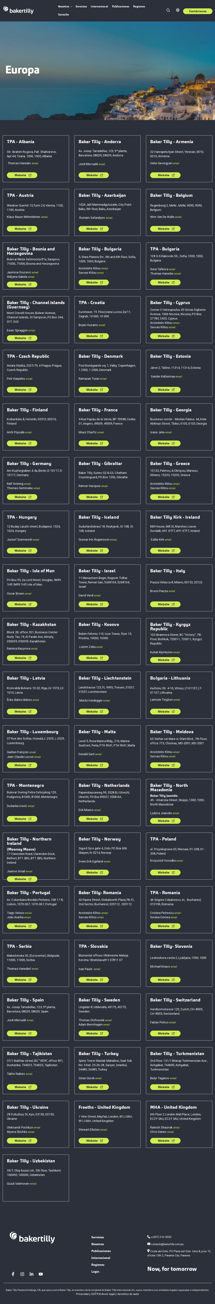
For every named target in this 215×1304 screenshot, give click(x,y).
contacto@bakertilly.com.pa (167, 1244)
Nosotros (63, 6)
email (35, 163)
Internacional (99, 6)
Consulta (63, 14)
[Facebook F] (13, 1274)
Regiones (139, 6)
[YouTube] (41, 1274)
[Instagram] (22, 1274)
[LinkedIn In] (31, 1274)
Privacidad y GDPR (87, 1294)
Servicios (81, 6)
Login (95, 1272)
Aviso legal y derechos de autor (120, 1294)
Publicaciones (120, 6)
